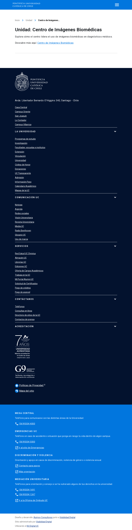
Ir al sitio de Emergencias (31, 447)
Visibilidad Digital (67, 517)
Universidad (20, 160)
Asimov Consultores (43, 517)
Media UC (19, 226)
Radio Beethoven (23, 230)
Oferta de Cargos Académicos (29, 271)
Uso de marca (21, 239)
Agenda (18, 209)
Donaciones (20, 169)
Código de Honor (22, 164)
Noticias (18, 205)
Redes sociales (22, 213)
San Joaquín (21, 116)
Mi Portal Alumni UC (24, 279)
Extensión (19, 152)
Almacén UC (21, 258)
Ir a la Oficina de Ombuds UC (33, 500)
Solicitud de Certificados (26, 283)
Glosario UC (20, 235)
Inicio (17, 20)
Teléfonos (19, 306)
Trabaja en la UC (22, 275)
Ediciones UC (21, 266)
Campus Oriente (22, 111)
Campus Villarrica (23, 124)
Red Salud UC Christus (25, 253)
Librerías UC (20, 262)
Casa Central (21, 107)
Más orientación (27, 471)
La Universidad (25, 131)
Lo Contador (20, 120)
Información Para (23, 182)
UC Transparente (23, 173)
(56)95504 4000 (27, 423)
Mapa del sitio (24, 390)
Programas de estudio (25, 139)
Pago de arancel (22, 292)
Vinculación (20, 156)
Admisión (19, 177)
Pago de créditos (23, 288)
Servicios (21, 246)
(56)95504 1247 (27, 494)
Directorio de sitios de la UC (27, 315)
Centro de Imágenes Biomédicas (55, 42)
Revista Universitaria (24, 222)
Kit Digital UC (33, 526)
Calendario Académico (25, 186)
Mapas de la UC (22, 190)
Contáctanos (24, 299)
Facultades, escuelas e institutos (30, 147)
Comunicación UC (27, 197)
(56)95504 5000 (27, 442)
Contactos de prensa (24, 319)
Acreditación (24, 326)
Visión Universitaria (24, 218)
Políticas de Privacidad (29, 385)
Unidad (29, 20)
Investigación (21, 143)
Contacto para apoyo (29, 466)
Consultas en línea (23, 311)
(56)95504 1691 (27, 490)
